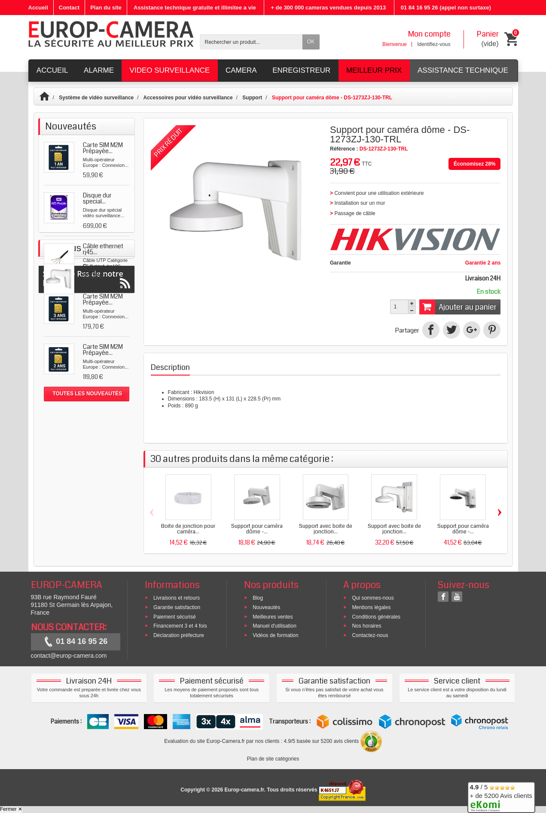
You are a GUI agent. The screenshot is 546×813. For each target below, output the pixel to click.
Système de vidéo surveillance (96, 98)
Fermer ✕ (11, 809)
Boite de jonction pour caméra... (188, 529)
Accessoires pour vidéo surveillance (188, 98)
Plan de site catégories (273, 759)
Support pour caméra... (101, 442)
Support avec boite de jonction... (325, 529)
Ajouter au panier (458, 306)
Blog (258, 598)
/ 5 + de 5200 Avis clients (501, 796)
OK (310, 42)
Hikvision (204, 392)
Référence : (344, 149)
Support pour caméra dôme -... (257, 529)
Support (252, 98)
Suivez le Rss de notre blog (86, 497)
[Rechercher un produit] (251, 41)
